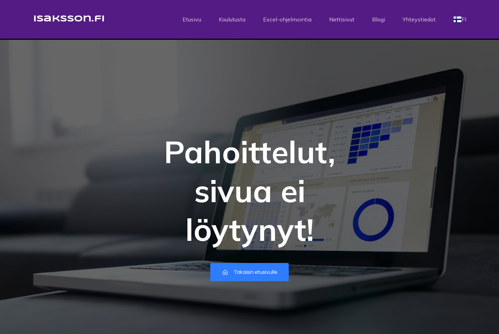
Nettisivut (341, 19)
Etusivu (192, 19)
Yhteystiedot (419, 19)
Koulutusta (232, 19)
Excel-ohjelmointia (287, 19)
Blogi (378, 19)
